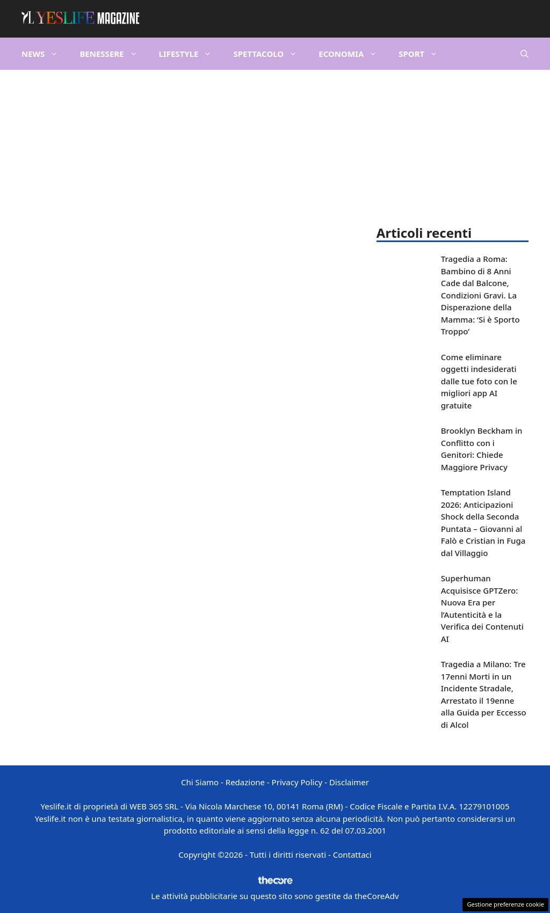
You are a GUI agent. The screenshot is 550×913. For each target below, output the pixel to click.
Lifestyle (191, 54)
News (45, 54)
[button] (524, 54)
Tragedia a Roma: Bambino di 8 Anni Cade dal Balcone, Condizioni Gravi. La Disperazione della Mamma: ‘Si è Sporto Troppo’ (480, 295)
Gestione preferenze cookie (505, 904)
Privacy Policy (297, 782)
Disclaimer (349, 782)
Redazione (245, 782)
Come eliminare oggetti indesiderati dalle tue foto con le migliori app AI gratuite (479, 381)
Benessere (113, 54)
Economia (353, 54)
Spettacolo (270, 54)
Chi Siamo (200, 782)
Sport (423, 54)
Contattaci (352, 854)
